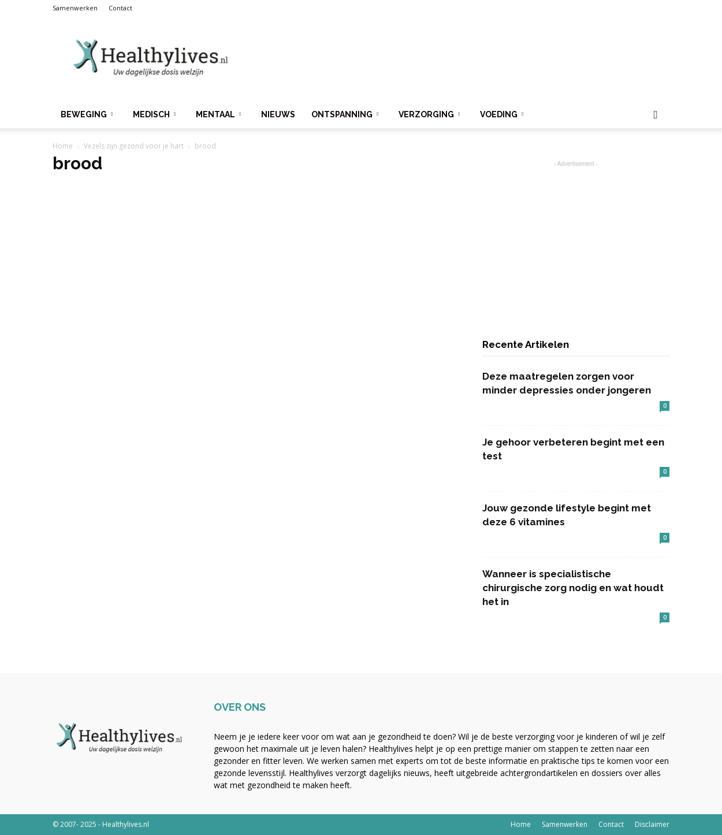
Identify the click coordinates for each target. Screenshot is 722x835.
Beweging (87, 114)
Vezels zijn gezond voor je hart (134, 146)
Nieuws (278, 114)
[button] (655, 115)
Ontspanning (344, 114)
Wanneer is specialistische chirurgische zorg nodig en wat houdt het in (573, 587)
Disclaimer (652, 824)
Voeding (501, 114)
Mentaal (218, 114)
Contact (120, 7)
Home (63, 146)
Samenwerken (75, 7)
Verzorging (429, 114)
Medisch (154, 114)
